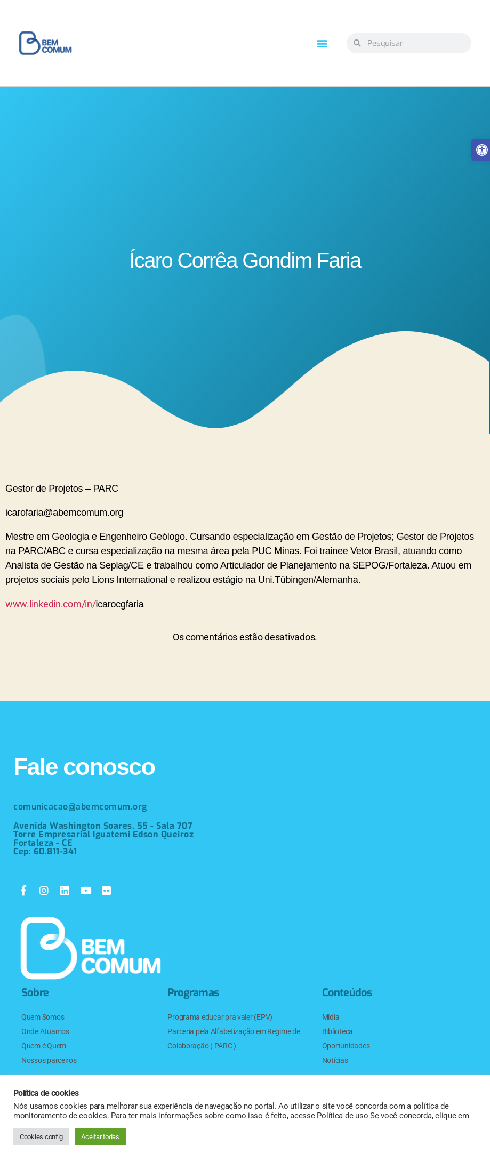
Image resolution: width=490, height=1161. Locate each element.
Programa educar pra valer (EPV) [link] (219, 1017)
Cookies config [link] (41, 1137)
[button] (322, 43)
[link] (45, 43)
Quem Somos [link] (42, 1017)
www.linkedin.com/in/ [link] (50, 604)
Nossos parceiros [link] (49, 1060)
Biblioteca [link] (337, 1031)
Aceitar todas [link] (100, 1137)
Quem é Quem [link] (43, 1046)
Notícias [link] (335, 1060)
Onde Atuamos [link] (45, 1031)
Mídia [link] (331, 1017)
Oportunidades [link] (346, 1046)
